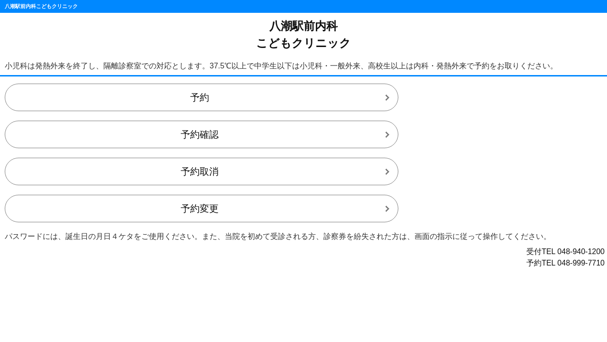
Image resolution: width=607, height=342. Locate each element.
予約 (199, 97)
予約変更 (200, 208)
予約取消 (200, 171)
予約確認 (200, 134)
